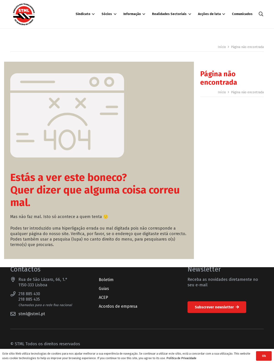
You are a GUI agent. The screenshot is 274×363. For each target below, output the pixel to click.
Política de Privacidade (181, 358)
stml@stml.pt (31, 313)
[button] (261, 14)
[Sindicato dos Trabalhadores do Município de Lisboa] (24, 14)
